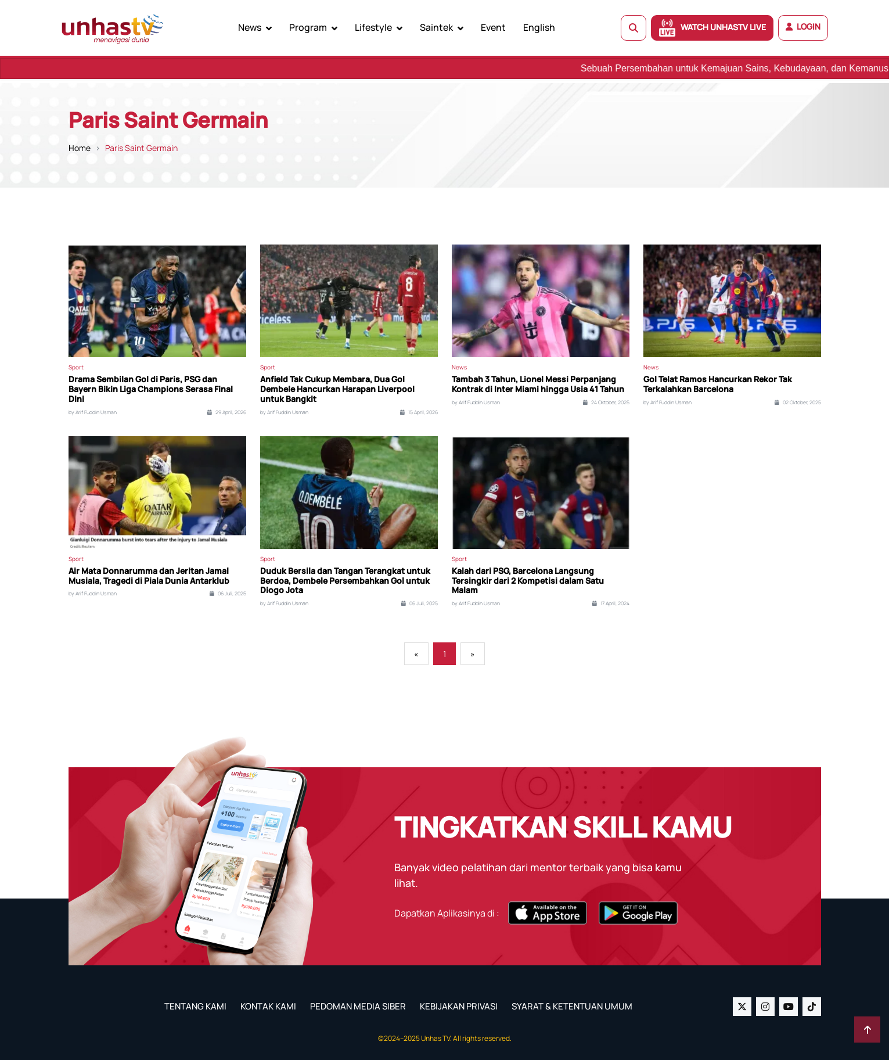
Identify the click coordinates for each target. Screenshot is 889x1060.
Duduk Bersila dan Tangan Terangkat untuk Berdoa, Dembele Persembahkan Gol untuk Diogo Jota (345, 580)
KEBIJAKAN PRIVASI (459, 1006)
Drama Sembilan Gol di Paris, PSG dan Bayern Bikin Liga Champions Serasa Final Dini (151, 389)
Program (308, 27)
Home (80, 147)
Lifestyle (373, 27)
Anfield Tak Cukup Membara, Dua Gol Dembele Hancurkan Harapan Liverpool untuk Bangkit (337, 389)
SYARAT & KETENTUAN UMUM (572, 1006)
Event (493, 27)
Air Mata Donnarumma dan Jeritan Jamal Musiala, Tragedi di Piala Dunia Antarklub (149, 576)
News (249, 27)
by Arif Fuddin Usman (93, 412)
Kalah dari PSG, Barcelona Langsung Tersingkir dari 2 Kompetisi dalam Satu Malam (528, 580)
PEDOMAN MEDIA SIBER (358, 1006)
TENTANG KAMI (195, 1006)
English (539, 27)
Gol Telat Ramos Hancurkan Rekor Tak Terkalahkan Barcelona (717, 384)
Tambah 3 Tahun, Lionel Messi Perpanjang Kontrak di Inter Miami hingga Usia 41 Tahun (538, 384)
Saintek (436, 27)
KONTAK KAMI (268, 1006)
